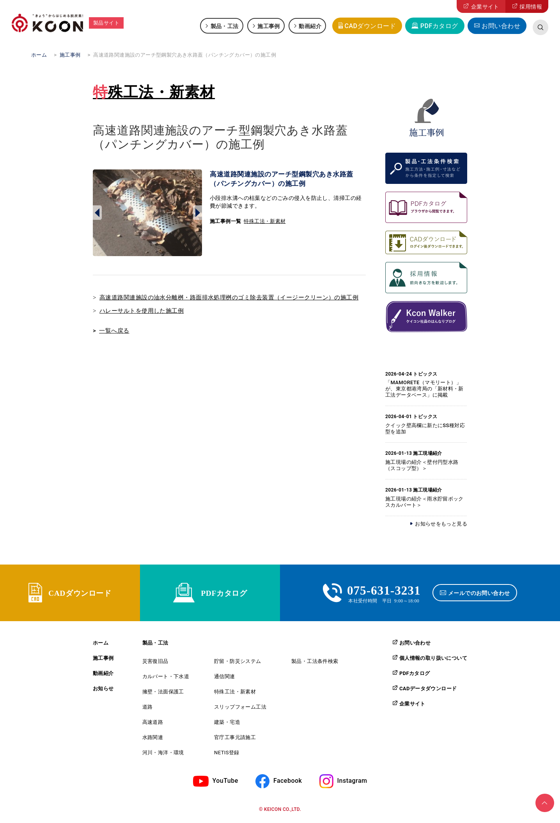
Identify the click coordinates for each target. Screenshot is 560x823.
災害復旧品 (155, 663)
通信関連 (224, 678)
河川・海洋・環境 (163, 754)
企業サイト (485, 7)
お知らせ (103, 690)
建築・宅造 (227, 724)
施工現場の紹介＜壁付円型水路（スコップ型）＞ (421, 465)
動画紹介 (310, 26)
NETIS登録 (226, 754)
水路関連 (152, 739)
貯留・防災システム (237, 663)
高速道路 (152, 724)
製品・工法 (225, 26)
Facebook (287, 782)
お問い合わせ (501, 26)
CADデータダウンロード (428, 690)
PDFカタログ (439, 26)
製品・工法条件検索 (314, 663)
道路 (147, 708)
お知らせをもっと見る (441, 524)
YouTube (225, 782)
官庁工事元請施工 (235, 739)
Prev (97, 212)
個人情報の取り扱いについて (433, 660)
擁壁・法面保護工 (163, 693)
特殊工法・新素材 (154, 92)
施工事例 (268, 26)
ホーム (100, 644)
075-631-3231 (384, 590)
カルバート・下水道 (166, 678)
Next (197, 212)
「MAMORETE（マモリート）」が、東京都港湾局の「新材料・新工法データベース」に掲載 (424, 388)
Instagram (352, 782)
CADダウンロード (370, 26)
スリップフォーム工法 (240, 708)
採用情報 (530, 7)
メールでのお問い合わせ (480, 594)
